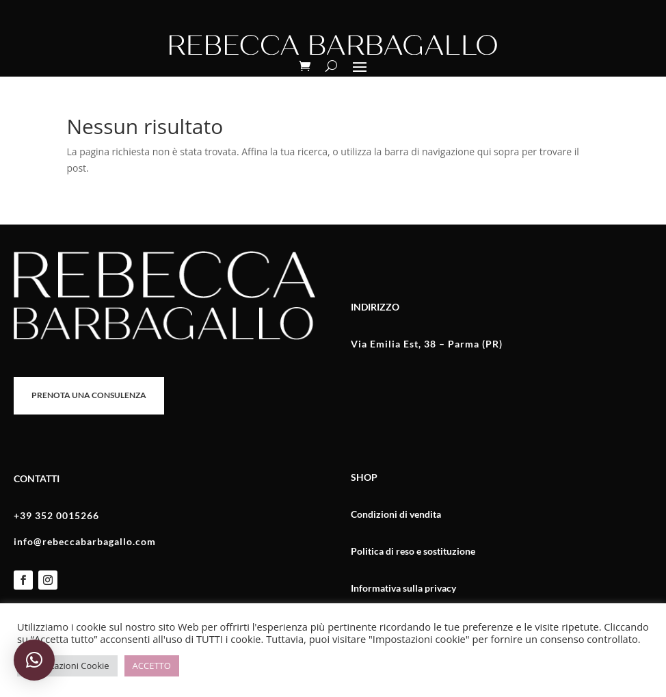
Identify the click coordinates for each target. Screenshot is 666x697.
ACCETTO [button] (152, 665)
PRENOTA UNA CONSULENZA (88, 395)
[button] (34, 660)
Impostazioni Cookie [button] (67, 665)
